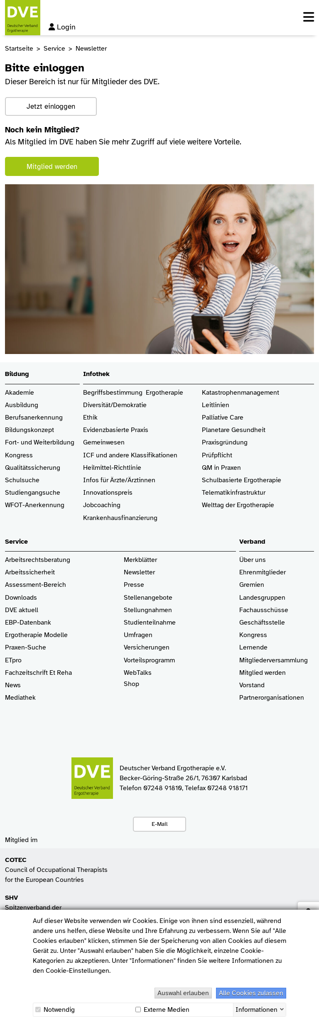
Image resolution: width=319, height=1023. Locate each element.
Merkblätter (140, 560)
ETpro (13, 660)
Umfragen (138, 635)
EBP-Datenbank (28, 623)
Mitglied (251, 673)
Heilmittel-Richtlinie (112, 468)
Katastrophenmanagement (240, 393)
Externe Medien (162, 1010)
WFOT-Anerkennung (34, 505)
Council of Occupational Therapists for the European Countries (56, 870)
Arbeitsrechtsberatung (37, 560)
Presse (134, 585)
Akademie (19, 393)
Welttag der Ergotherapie (238, 505)
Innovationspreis (108, 493)
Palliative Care (222, 418)
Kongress (19, 455)
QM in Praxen (221, 468)
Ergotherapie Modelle (36, 635)
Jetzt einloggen (51, 106)
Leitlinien (215, 405)
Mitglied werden (52, 166)
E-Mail (159, 824)
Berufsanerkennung (34, 418)
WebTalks (138, 673)
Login (62, 27)
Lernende (253, 648)
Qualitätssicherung (32, 468)
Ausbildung (21, 405)
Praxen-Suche (25, 648)
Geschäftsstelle (262, 623)
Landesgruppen (262, 598)
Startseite (19, 48)
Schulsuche (22, 480)
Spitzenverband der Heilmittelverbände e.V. (38, 908)
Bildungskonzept (29, 430)
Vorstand (252, 685)
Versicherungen (146, 648)
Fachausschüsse (263, 610)
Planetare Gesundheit (233, 430)
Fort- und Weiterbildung (39, 443)
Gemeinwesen (104, 443)
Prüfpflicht (217, 455)
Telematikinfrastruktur (233, 493)
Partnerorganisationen (271, 698)
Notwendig (55, 1010)
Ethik (90, 418)
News (13, 685)
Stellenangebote (148, 598)
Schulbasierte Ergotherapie (241, 480)
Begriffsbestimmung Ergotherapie (133, 393)
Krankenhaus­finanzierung (120, 518)
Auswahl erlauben (183, 993)
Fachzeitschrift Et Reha (38, 673)
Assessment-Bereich (35, 585)
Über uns (252, 560)
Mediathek (20, 698)
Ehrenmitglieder (262, 572)
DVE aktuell (21, 610)
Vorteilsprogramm (149, 660)
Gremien (251, 585)
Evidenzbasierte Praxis (115, 430)
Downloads (21, 598)
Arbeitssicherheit (30, 572)
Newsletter (139, 572)
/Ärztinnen (140, 480)
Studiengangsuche (32, 493)
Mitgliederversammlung (273, 660)
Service (54, 48)
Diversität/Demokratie (115, 405)
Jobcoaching (101, 505)
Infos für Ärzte (104, 480)
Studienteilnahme (150, 623)
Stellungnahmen (148, 610)
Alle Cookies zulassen (251, 993)
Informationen (256, 1009)
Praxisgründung (225, 443)
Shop (131, 688)
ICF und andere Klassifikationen (130, 455)
